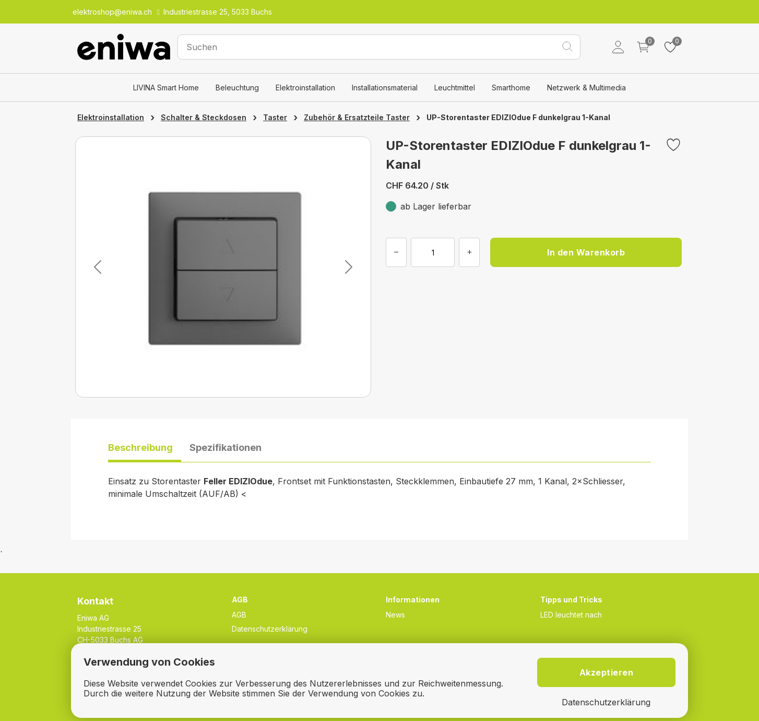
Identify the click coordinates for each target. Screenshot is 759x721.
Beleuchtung (237, 87)
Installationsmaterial (385, 87)
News (395, 614)
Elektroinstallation (305, 87)
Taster (275, 117)
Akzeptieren (606, 672)
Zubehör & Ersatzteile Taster (357, 117)
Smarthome (511, 87)
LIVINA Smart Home (166, 87)
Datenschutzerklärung (269, 628)
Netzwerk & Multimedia (586, 87)
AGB (239, 614)
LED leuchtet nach (571, 614)
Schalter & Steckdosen (203, 117)
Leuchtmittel (454, 87)
